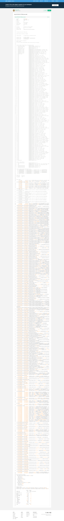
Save (49, 10)
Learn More (55, 5)
